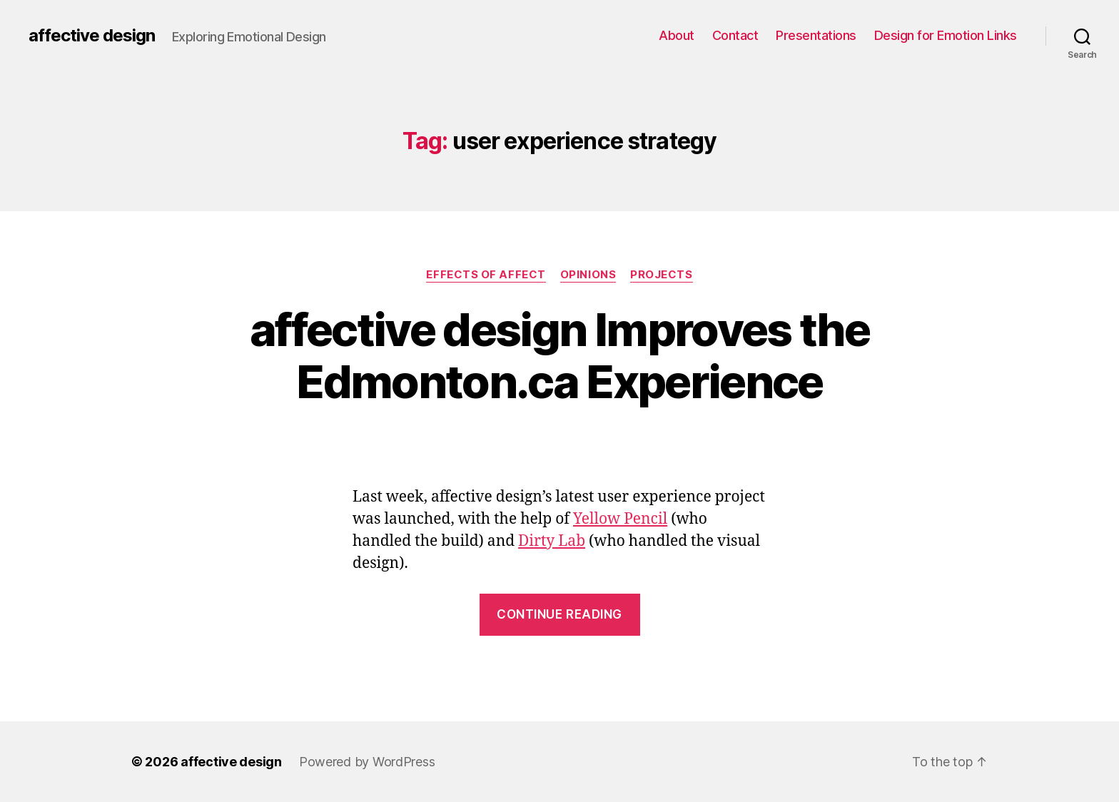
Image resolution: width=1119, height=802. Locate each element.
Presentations (816, 35)
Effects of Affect (485, 274)
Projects (661, 274)
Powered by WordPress (367, 761)
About (676, 35)
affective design (92, 35)
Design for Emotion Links (945, 35)
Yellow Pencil (620, 519)
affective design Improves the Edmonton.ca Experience (559, 355)
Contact (735, 35)
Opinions (588, 274)
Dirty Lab (551, 541)
